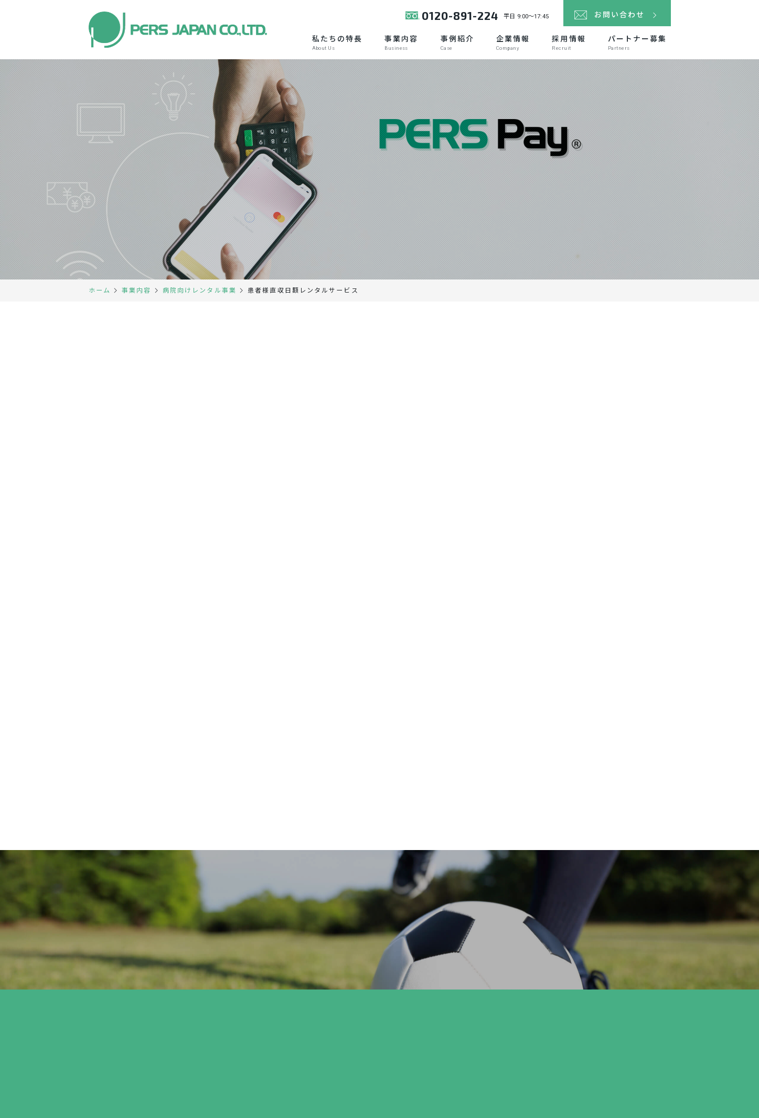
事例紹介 (457, 43)
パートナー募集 (637, 43)
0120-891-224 (460, 15)
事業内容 (401, 43)
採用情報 (568, 43)
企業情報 (513, 43)
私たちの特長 (337, 43)
